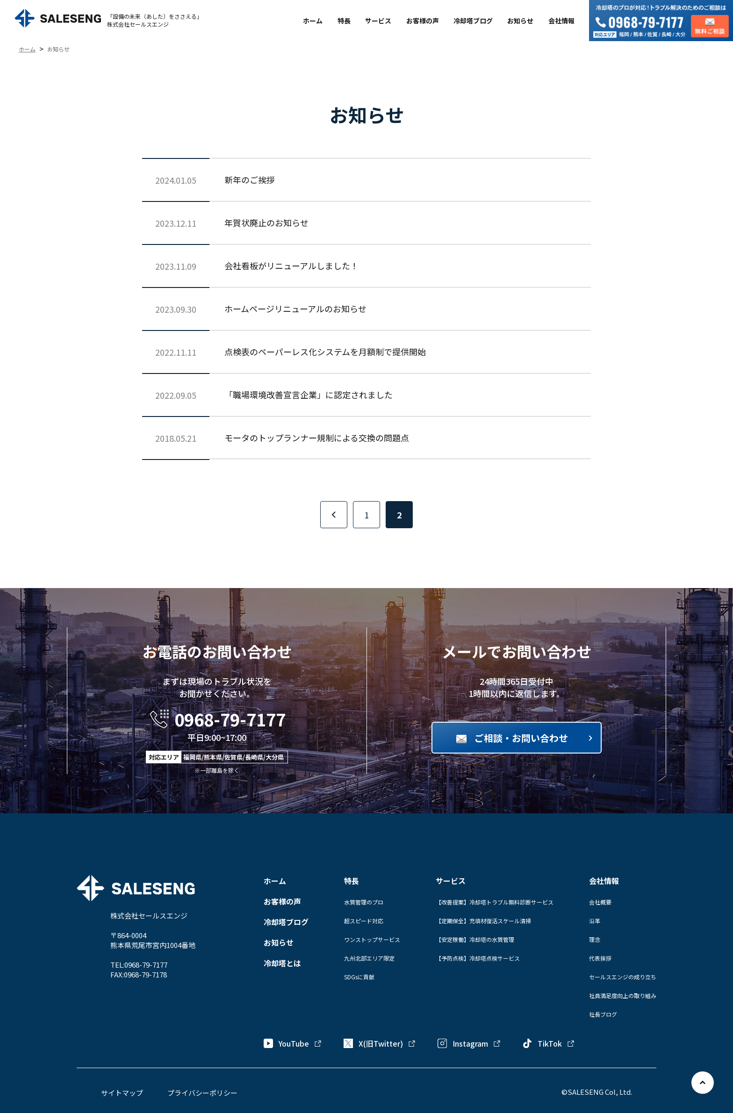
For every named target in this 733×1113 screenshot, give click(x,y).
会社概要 (600, 902)
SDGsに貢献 (359, 977)
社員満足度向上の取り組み (622, 995)
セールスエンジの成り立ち (622, 977)
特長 (344, 20)
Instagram (469, 1043)
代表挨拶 (600, 958)
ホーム (313, 20)
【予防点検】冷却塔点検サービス (478, 958)
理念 (594, 939)
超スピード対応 (363, 921)
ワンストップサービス (372, 939)
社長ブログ (603, 1014)
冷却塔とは (282, 963)
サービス (378, 20)
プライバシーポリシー (202, 1093)
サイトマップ (122, 1093)
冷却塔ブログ (473, 20)
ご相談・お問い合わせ (521, 738)
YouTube (293, 1043)
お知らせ (520, 20)
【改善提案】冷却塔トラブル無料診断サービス (494, 902)
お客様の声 (422, 20)
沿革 (594, 921)
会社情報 (561, 20)
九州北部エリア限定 (369, 958)
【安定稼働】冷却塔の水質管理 (475, 939)
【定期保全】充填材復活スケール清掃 (483, 921)
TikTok (549, 1043)
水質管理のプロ (363, 902)
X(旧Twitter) (380, 1043)
